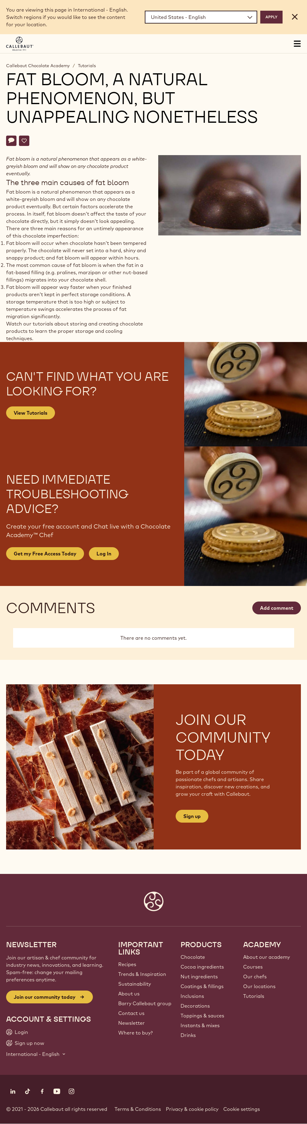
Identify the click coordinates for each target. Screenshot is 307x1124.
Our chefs (255, 976)
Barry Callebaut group (144, 1003)
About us (129, 994)
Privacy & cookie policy (192, 1109)
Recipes (127, 964)
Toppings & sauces (202, 1016)
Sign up (192, 816)
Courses (253, 967)
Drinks (188, 1035)
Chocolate (193, 957)
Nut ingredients (199, 976)
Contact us (131, 1013)
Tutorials (87, 65)
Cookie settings (241, 1109)
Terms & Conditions (138, 1109)
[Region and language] (201, 17)
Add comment (276, 608)
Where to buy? (135, 1033)
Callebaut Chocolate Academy (38, 65)
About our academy (266, 957)
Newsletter (131, 1023)
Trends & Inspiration (142, 974)
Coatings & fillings (202, 986)
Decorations (195, 1006)
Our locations (259, 986)
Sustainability (134, 984)
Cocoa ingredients (202, 967)
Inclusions (192, 996)
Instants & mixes (200, 1025)
